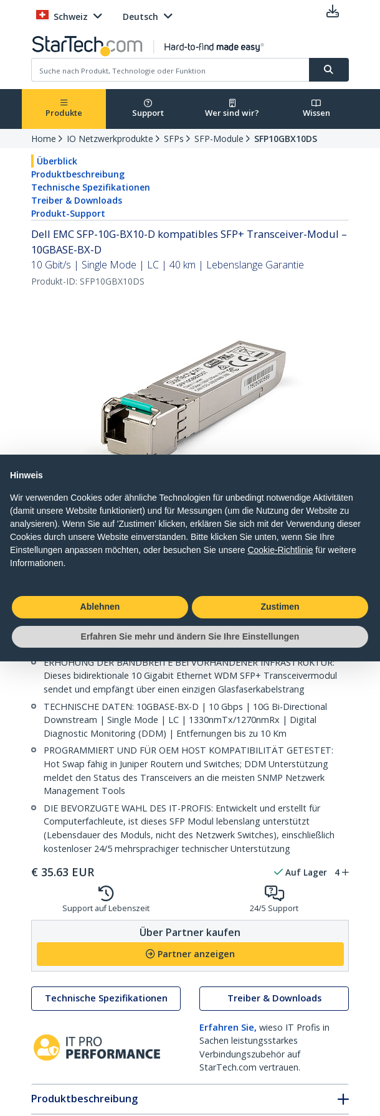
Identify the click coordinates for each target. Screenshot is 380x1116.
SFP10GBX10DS (285, 138)
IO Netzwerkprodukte (110, 138)
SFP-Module (219, 138)
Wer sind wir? (232, 108)
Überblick (57, 161)
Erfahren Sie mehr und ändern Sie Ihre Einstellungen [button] (190, 636)
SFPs (174, 138)
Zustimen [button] (279, 607)
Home (43, 138)
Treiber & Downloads (76, 200)
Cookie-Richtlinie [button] (280, 550)
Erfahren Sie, (228, 1027)
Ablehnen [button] (100, 607)
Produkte (63, 108)
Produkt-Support (68, 213)
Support (148, 108)
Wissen (316, 108)
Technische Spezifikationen (90, 187)
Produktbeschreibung (78, 174)
